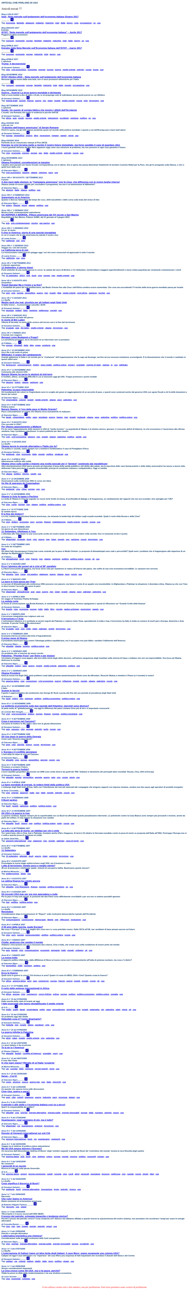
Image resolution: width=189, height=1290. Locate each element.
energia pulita (54, 1113)
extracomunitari (32, 935)
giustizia (10, 310)
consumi (10, 41)
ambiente (10, 454)
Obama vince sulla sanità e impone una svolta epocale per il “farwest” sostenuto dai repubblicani (54, 463)
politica (83, 118)
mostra (34, 223)
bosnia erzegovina (37, 1174)
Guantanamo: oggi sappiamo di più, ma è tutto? (27, 1120)
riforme (25, 474)
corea (14, 504)
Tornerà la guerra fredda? (15, 769)
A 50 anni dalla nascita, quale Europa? (22, 927)
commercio (43, 981)
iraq (53, 275)
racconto (10, 1207)
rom (124, 1174)
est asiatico (32, 574)
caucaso (15, 729)
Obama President (10, 673)
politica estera (59, 365)
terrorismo (94, 101)
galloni (30, 1261)
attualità (9, 646)
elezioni (25, 173)
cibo (14, 1097)
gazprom (24, 793)
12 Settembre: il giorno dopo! (17, 267)
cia (7, 1069)
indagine (40, 23)
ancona (16, 994)
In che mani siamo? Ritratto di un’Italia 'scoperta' (28, 1063)
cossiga (13, 1069)
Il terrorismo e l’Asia (12, 618)
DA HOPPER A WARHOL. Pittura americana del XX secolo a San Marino (40, 214)
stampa (106, 365)
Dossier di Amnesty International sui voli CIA (25, 1133)
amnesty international (16, 841)
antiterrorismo (12, 874)
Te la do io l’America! (12, 1047)
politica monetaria (69, 714)
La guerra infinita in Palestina (17, 1032)
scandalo (80, 365)
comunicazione (24, 365)
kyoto (56, 1189)
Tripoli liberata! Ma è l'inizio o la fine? (21, 285)
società (53, 310)
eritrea (56, 994)
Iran (3, 549)
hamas (60, 417)
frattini (36, 365)
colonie (22, 400)
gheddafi (18, 345)
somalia (114, 994)
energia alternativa (37, 1113)
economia (10, 23)
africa (8, 118)
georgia (29, 729)
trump (95, 70)
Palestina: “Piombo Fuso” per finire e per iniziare (28, 655)
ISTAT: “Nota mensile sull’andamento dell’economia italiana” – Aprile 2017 (41, 32)
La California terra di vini (14, 250)
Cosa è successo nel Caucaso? (18, 721)
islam (50, 101)
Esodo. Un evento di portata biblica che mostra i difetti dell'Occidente (39, 110)
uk (93, 559)
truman (100, 1157)
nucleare (28, 966)
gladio (38, 1261)
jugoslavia (95, 1174)
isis (44, 101)
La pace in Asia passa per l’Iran (18, 581)
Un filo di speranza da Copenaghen (20, 483)
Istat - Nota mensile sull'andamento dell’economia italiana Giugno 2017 (40, 16)
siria (86, 101)
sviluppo (79, 950)
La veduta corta (9, 601)
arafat (15, 1009)
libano (30, 1025)
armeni (23, 1174)
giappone (30, 23)
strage (66, 1261)
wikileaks (123, 365)
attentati (23, 856)
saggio (63, 135)
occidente (64, 118)
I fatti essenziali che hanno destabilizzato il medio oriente (32, 1003)
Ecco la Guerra (9, 973)
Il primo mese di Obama (14, 638)
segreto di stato (93, 365)
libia (59, 293)
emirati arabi (11, 101)
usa (99, 23)
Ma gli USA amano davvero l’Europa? (21, 1148)
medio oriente (69, 70)
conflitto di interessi (32, 1053)
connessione (27, 920)
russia (88, 70)
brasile (9, 609)
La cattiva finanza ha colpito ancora (20, 881)
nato (53, 777)
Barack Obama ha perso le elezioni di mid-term (26, 374)
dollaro (14, 522)
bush (34, 275)
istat (57, 23)
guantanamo (27, 1126)
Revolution (7, 911)
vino (23, 241)
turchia (101, 293)
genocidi (85, 1174)
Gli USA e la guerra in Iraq (15, 813)
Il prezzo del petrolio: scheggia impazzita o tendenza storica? (34, 1216)
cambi (50, 1174)
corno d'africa (45, 994)
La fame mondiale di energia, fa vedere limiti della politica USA (35, 784)
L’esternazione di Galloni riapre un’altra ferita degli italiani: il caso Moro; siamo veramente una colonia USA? (60, 1253)
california (10, 241)
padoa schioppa (71, 609)
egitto (28, 417)
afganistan (11, 539)
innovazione (46, 1189)
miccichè (57, 1082)
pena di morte (72, 841)
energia (41, 70)
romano (55, 135)
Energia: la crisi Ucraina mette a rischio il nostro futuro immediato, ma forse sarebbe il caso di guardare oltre (60, 145)
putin (46, 729)
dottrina (41, 1157)
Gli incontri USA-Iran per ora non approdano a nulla (29, 894)
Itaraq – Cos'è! (9, 1076)
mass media (46, 365)
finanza (16, 205)
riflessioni (64, 920)
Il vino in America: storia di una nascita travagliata (28, 232)
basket (18, 1053)
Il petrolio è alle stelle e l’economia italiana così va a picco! (33, 1104)
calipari (9, 1261)
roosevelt (91, 1157)
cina (8, 70)
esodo (21, 118)
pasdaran (39, 1025)
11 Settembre (8, 850)
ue (94, 23)
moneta (55, 714)
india (40, 609)
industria (49, 23)
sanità (78, 437)
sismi (51, 1069)
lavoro (70, 23)
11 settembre (12, 275)
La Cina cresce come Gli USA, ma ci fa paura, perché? (30, 1270)
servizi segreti (41, 1069)
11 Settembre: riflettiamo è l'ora (18, 531)
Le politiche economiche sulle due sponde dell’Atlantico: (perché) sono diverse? (45, 706)
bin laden (25, 328)
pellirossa (115, 1174)
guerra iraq (35, 1082)
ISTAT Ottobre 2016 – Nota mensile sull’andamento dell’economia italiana (41, 77)
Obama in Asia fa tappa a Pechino (19, 496)
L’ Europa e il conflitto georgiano (19, 752)
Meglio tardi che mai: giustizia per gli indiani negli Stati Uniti (34, 302)
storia (70, 135)
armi (8, 745)
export (20, 1097)
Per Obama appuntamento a (21, 426)
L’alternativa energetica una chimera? (21, 1235)
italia (63, 23)
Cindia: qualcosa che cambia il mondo (22, 942)
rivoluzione (76, 920)
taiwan (72, 1097)
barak (8, 417)
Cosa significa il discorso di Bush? (20, 1183)
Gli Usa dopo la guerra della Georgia (21, 736)
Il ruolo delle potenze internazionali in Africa (25, 988)
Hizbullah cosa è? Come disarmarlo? (21, 1019)
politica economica (51, 699)
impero (29, 135)
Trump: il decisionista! (13, 63)
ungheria (46, 345)
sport (55, 1053)
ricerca (72, 1189)
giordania (43, 417)
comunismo (31, 681)
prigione (38, 1126)
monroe (73, 1157)
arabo (8, 1009)
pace (50, 173)
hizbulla (9, 1025)
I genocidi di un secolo (13, 1166)
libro (36, 135)
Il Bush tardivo (9, 800)
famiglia (20, 23)
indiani (18, 310)
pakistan (87, 592)
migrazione (53, 118)
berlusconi (11, 365)
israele (57, 101)
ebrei (8, 1038)
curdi (71, 1174)
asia (14, 118)
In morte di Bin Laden (13, 320)
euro (32, 522)
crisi (8, 437)
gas (40, 153)
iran (46, 293)
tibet (152, 1174)
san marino (44, 223)
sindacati (59, 454)
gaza (35, 417)
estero (9, 205)
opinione (74, 118)
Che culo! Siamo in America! (16, 1198)
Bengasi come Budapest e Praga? (19, 337)
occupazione (86, 23)
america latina (12, 681)
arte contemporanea (20, 223)
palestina (67, 400)
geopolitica (19, 135)
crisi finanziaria (22, 887)
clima (24, 489)
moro (50, 1261)
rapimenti (55, 1139)
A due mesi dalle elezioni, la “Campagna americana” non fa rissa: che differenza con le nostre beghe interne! (60, 182)
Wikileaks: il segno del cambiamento (21, 354)
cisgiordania (11, 400)
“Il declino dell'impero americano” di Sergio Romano (30, 127)
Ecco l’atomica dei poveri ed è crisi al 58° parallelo (28, 566)
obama (34, 173)
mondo (68, 85)
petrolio (80, 70)
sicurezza (62, 1097)
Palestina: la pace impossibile (17, 389)
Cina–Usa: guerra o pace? (15, 1091)
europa (29, 41)
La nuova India (9, 957)
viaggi (23, 1207)
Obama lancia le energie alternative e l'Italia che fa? (29, 446)
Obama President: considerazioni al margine (25, 162)
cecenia (57, 1174)
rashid (51, 629)
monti (24, 205)
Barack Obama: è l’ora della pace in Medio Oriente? (29, 409)
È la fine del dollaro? (12, 514)
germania (55, 950)
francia (30, 101)
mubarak (81, 417)
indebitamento (59, 522)
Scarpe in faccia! (10, 690)
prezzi (116, 1113)
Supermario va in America (15, 197)
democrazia (40, 920)
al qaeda (10, 328)
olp (102, 1009)
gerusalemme (58, 1009)
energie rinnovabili (70, 1113)
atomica (9, 574)
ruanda (130, 1174)
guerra (58, 70)
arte (8, 223)
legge (23, 874)
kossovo (106, 1174)
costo (8, 1082)
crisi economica (18, 70)
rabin (118, 1009)
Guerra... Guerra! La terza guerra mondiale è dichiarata (31, 92)
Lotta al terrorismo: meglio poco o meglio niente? (28, 865)
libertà (50, 920)
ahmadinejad (12, 559)
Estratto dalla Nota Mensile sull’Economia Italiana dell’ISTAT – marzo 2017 (41, 48)
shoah (145, 1174)
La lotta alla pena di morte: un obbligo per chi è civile (30, 830)
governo (16, 1082)
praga (38, 345)
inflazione (66, 681)
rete (56, 920)
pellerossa (43, 310)
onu (38, 489)
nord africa (82, 293)
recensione (45, 135)
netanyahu (95, 1009)
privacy (71, 365)
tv (112, 365)
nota (76, 23)
